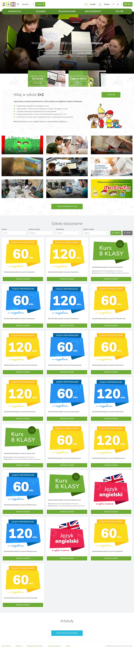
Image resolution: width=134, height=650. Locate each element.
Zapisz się (37, 83)
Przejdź (40, 4)
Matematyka (14, 11)
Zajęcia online (84, 53)
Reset (127, 233)
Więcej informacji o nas (67, 206)
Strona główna (6, 646)
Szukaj (4, 229)
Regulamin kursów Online (35, 646)
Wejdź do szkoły (23, 279)
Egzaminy (41, 11)
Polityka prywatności (54, 646)
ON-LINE (119, 11)
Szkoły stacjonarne (53, 53)
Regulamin (19, 646)
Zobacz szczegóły (78, 83)
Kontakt (68, 646)
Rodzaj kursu (88, 229)
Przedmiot (60, 229)
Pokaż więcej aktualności (67, 633)
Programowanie (67, 11)
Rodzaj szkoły (34, 229)
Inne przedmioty (93, 11)
